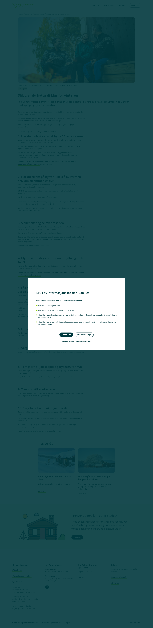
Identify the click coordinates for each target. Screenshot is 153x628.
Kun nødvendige (84, 334)
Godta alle (66, 334)
